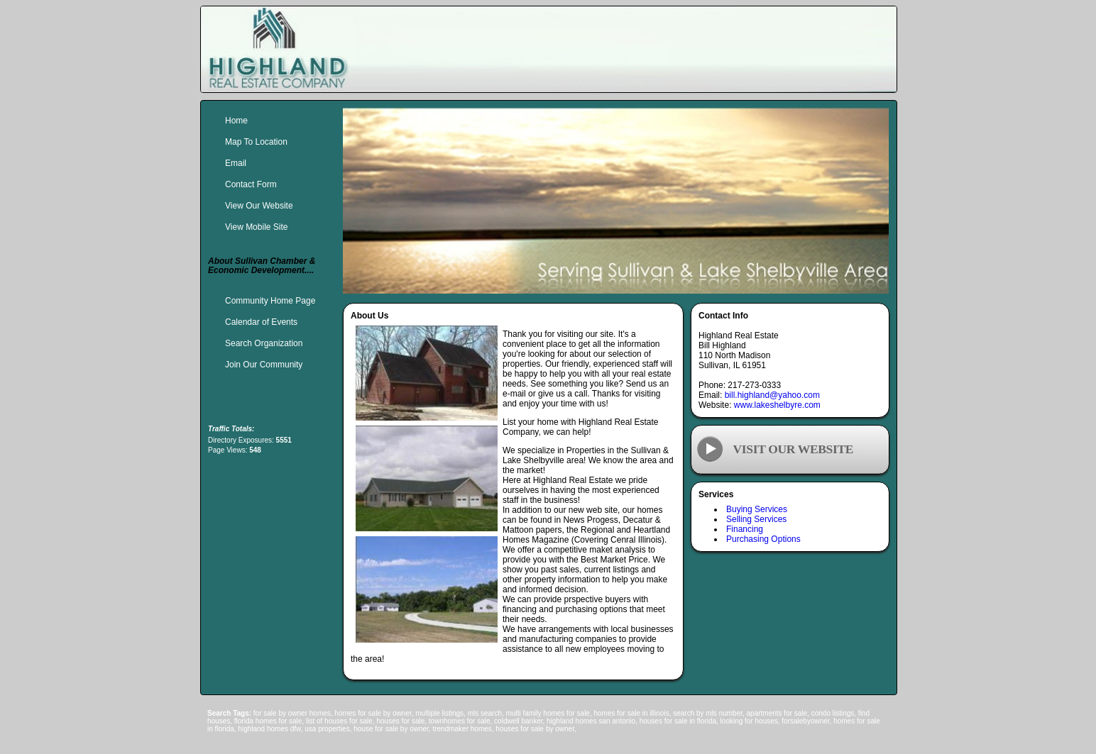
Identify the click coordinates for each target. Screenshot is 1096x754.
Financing (744, 529)
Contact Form (251, 184)
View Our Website (259, 206)
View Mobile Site (256, 227)
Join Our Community (263, 365)
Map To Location (256, 142)
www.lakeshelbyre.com (777, 405)
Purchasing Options (763, 539)
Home (236, 121)
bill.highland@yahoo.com (772, 395)
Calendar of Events (261, 322)
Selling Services (756, 519)
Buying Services (756, 509)
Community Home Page (270, 301)
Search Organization (263, 343)
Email (235, 163)
